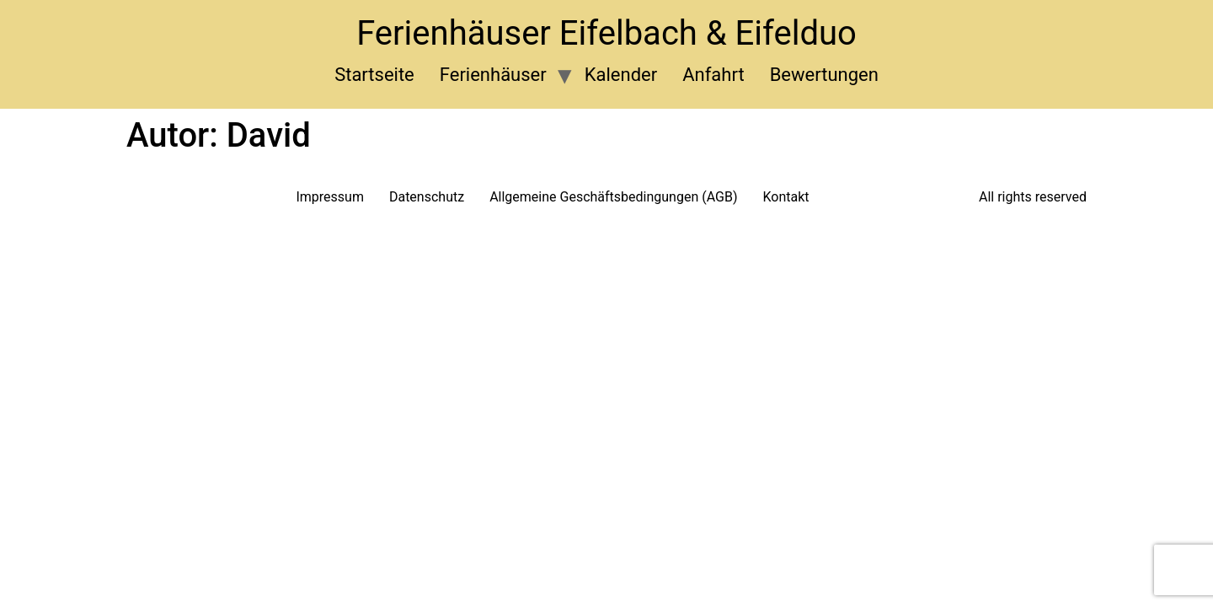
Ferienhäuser (493, 74)
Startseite (374, 74)
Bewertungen (824, 74)
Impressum (330, 197)
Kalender (621, 74)
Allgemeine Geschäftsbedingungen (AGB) (613, 197)
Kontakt (786, 197)
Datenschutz (426, 197)
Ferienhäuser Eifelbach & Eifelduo (606, 33)
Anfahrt (713, 74)
